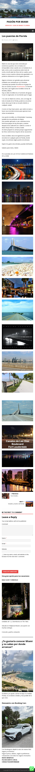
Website (4, 549)
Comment (5, 524)
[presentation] (16, 563)
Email (4, 543)
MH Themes (28, 770)
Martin (16, 40)
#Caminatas (21, 86)
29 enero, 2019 (7, 40)
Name (4, 538)
